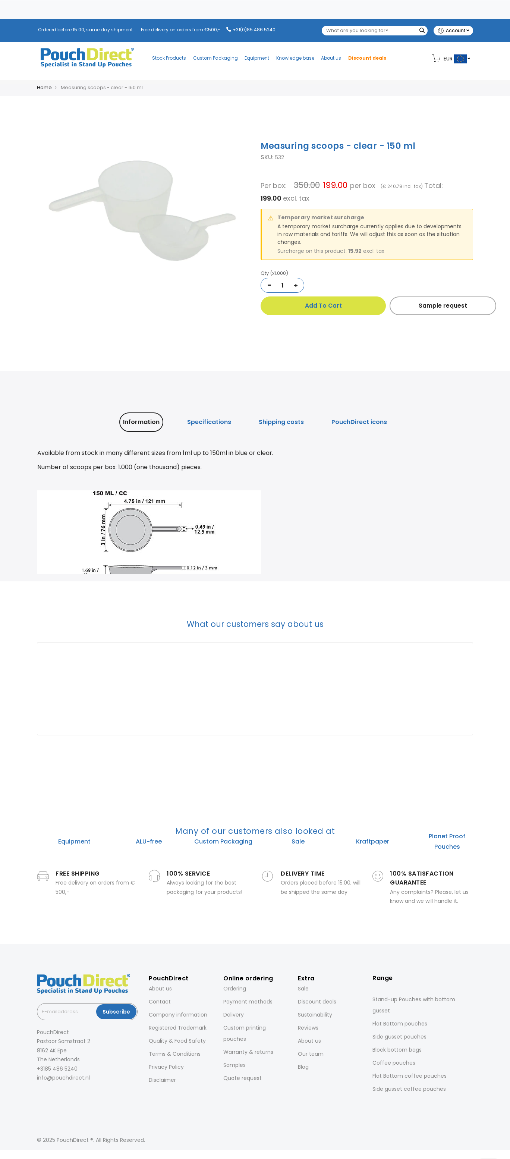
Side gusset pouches (399, 1036)
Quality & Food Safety (177, 1041)
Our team (311, 1054)
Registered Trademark (178, 1027)
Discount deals (317, 1001)
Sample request (422, 305)
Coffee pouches (393, 1063)
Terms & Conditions (175, 1054)
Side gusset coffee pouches (409, 1089)
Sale (303, 988)
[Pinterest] (69, 1094)
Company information (178, 1014)
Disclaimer (162, 1080)
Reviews (308, 1027)
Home (44, 87)
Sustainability (315, 1014)
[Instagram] (48, 1094)
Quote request (242, 1078)
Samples (234, 1065)
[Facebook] (38, 1094)
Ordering (234, 988)
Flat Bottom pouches (399, 1023)
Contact (160, 1001)
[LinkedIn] (59, 1094)
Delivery (233, 1014)
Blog (303, 1067)
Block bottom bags (397, 1049)
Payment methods (248, 1001)
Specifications (209, 422)
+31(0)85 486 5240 (254, 29)
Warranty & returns (248, 1052)
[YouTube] (80, 1094)
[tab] (141, 422)
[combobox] (375, 30)
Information (141, 422)
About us (160, 988)
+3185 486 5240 (57, 1068)
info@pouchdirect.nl (63, 1077)
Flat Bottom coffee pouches (409, 1076)
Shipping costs (281, 422)
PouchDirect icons (359, 422)
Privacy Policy (166, 1067)
